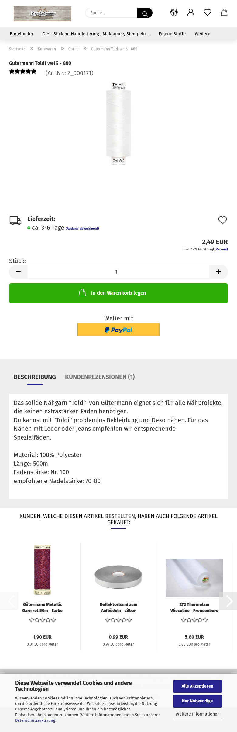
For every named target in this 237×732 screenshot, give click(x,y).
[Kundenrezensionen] (22, 73)
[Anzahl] (118, 272)
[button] (174, 13)
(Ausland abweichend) (82, 229)
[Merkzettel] (207, 13)
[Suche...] (145, 13)
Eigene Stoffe (172, 34)
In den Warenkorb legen (111, 292)
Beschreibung (35, 376)
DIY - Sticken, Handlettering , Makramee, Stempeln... (96, 34)
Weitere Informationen (198, 714)
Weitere (202, 34)
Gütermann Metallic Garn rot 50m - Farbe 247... (42, 607)
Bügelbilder (21, 34)
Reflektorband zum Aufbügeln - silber (118, 607)
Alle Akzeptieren (197, 686)
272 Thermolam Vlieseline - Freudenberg (194, 607)
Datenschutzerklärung (35, 720)
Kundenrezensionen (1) (100, 376)
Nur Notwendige (197, 701)
